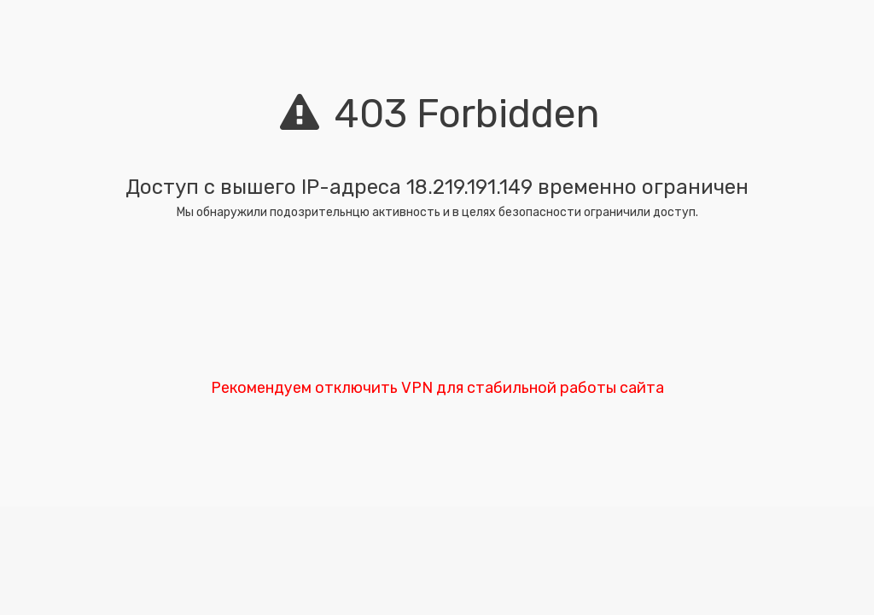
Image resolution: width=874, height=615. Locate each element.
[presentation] (437, 304)
